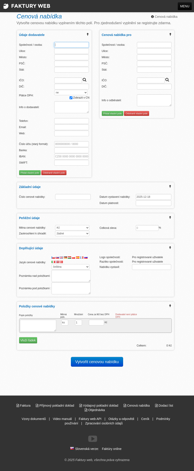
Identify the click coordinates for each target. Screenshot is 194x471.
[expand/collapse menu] (87, 34)
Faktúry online (112, 449)
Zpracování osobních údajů (104, 423)
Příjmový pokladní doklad (55, 405)
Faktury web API (90, 419)
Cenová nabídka (164, 16)
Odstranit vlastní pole (54, 172)
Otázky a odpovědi (121, 419)
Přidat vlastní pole (30, 172)
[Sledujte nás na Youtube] (92, 439)
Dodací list (164, 405)
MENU (184, 6)
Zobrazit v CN (80, 97)
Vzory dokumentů (34, 419)
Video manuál (62, 419)
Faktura (23, 405)
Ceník (145, 419)
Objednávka (95, 410)
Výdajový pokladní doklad (99, 405)
